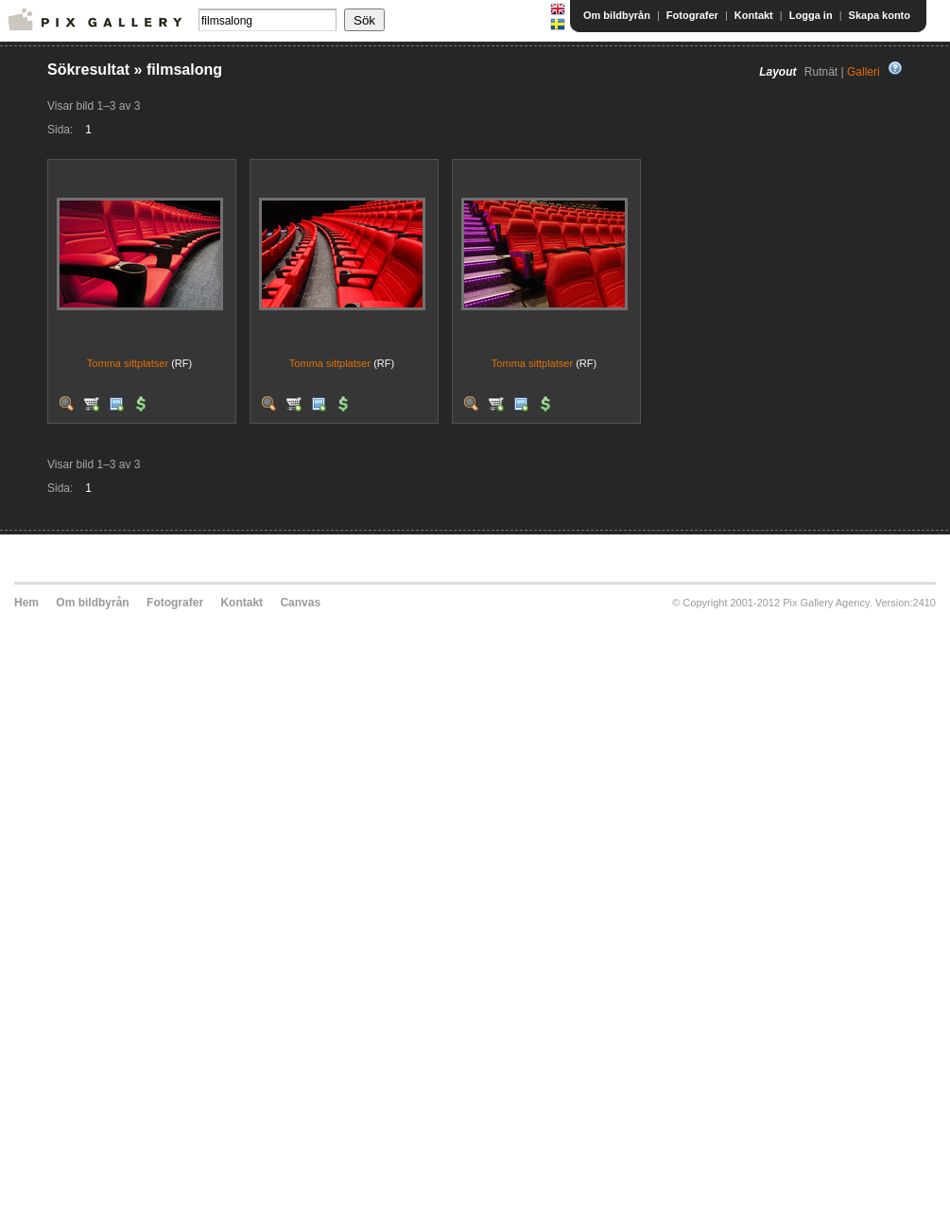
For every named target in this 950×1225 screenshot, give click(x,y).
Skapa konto (879, 15)
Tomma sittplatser (127, 363)
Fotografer (692, 15)
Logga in (811, 15)
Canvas (300, 602)
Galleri (863, 72)
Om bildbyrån (616, 15)
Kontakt (753, 15)
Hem (26, 602)
